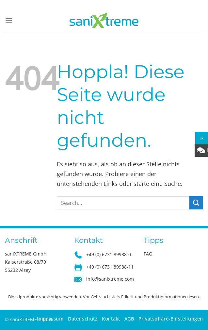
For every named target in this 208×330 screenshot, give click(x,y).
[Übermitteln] (196, 202)
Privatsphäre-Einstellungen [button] (170, 319)
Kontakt (111, 319)
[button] (9, 20)
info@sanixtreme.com (110, 279)
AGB (129, 319)
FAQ (148, 254)
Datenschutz (83, 319)
